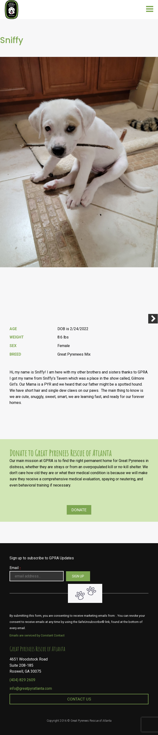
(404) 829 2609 (22, 680)
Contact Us (79, 699)
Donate (79, 509)
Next (153, 318)
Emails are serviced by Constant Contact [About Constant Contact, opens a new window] (37, 635)
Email (15, 568)
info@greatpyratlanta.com (31, 688)
